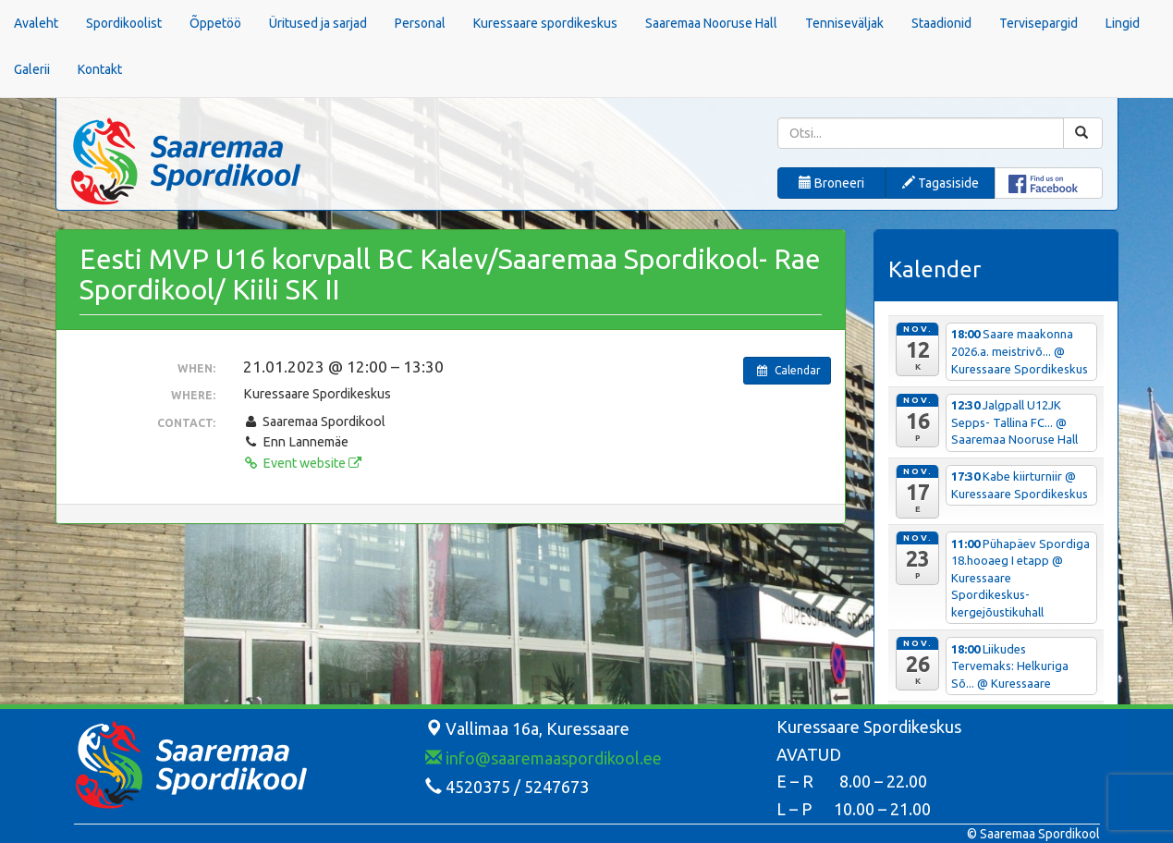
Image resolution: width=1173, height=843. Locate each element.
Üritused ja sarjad (318, 23)
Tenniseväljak (844, 23)
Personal (420, 23)
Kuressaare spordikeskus (545, 23)
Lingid (1123, 23)
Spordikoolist (124, 23)
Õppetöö (215, 23)
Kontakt (100, 69)
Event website (302, 463)
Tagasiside (940, 183)
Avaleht (36, 23)
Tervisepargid (1038, 23)
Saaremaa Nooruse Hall (711, 23)
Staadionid (941, 23)
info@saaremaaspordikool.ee (543, 758)
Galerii (32, 69)
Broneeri (831, 183)
